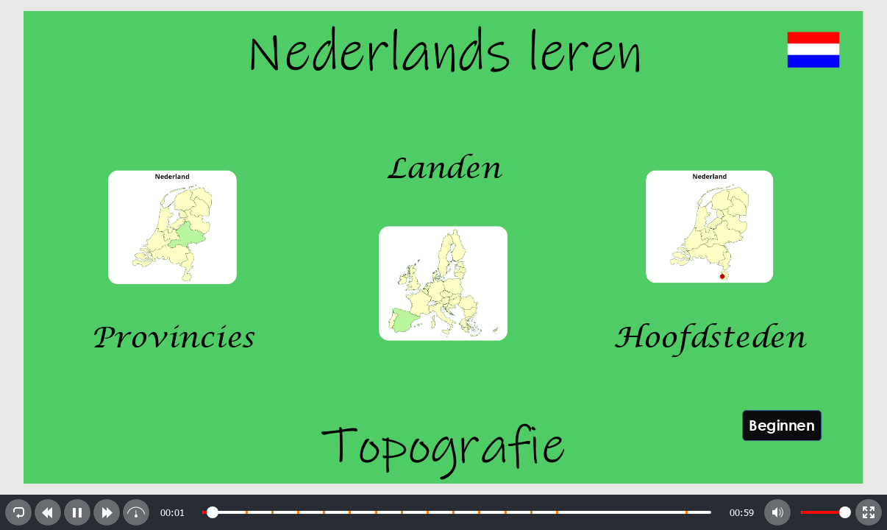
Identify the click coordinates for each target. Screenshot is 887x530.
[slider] (456, 512)
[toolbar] (443, 512)
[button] (18, 512)
